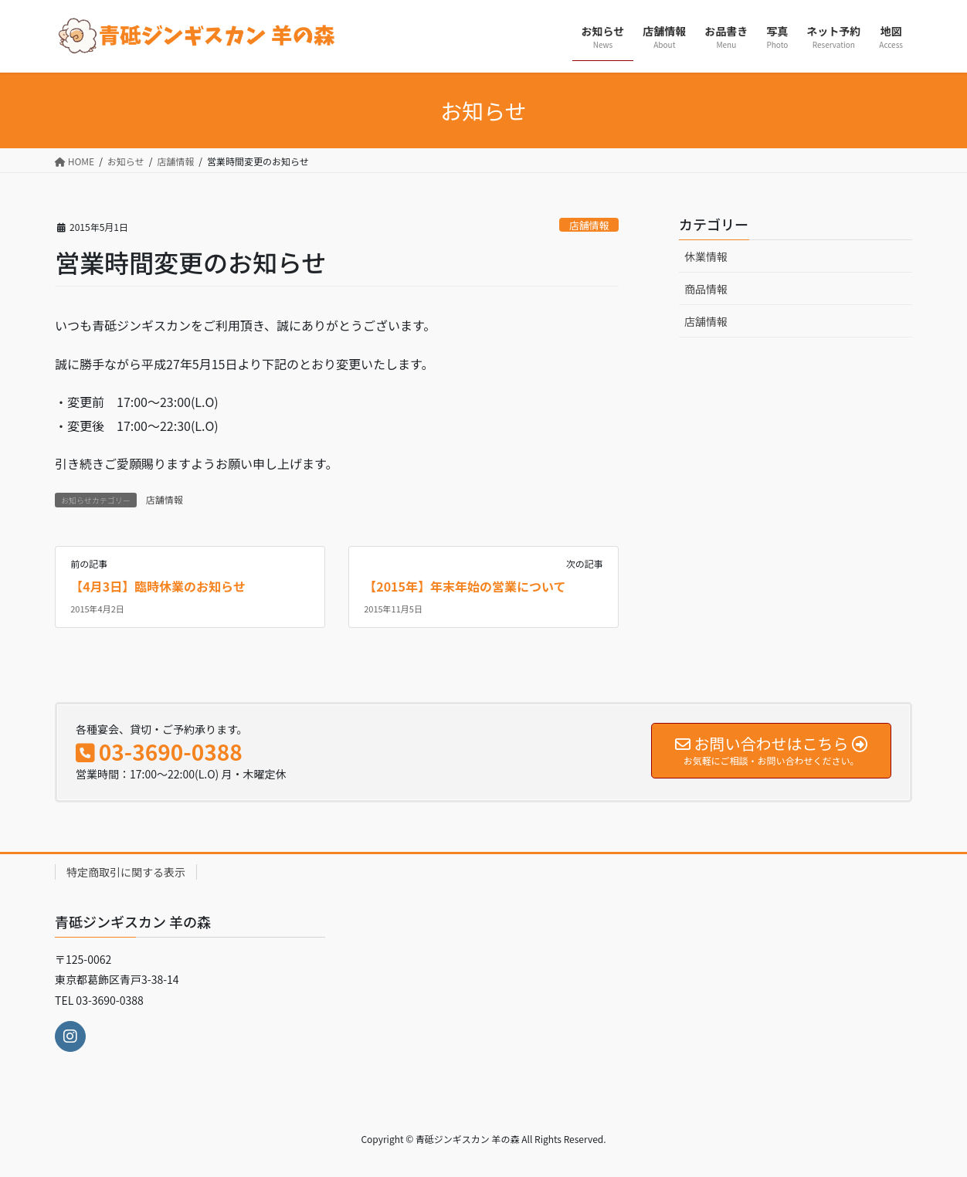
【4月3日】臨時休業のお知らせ (158, 586)
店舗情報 (589, 225)
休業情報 (706, 256)
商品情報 (706, 289)
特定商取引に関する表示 (125, 872)
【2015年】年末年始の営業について (464, 586)
